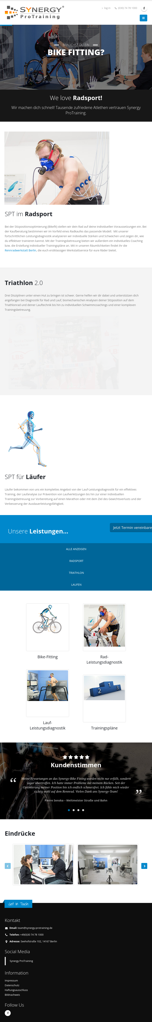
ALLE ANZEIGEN (76, 549)
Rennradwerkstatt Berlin (20, 250)
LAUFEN (76, 584)
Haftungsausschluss (16, 990)
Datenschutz (12, 985)
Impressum (11, 980)
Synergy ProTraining (21, 961)
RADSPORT (76, 561)
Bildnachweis (12, 994)
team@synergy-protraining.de (35, 928)
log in (106, 8)
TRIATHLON (76, 573)
